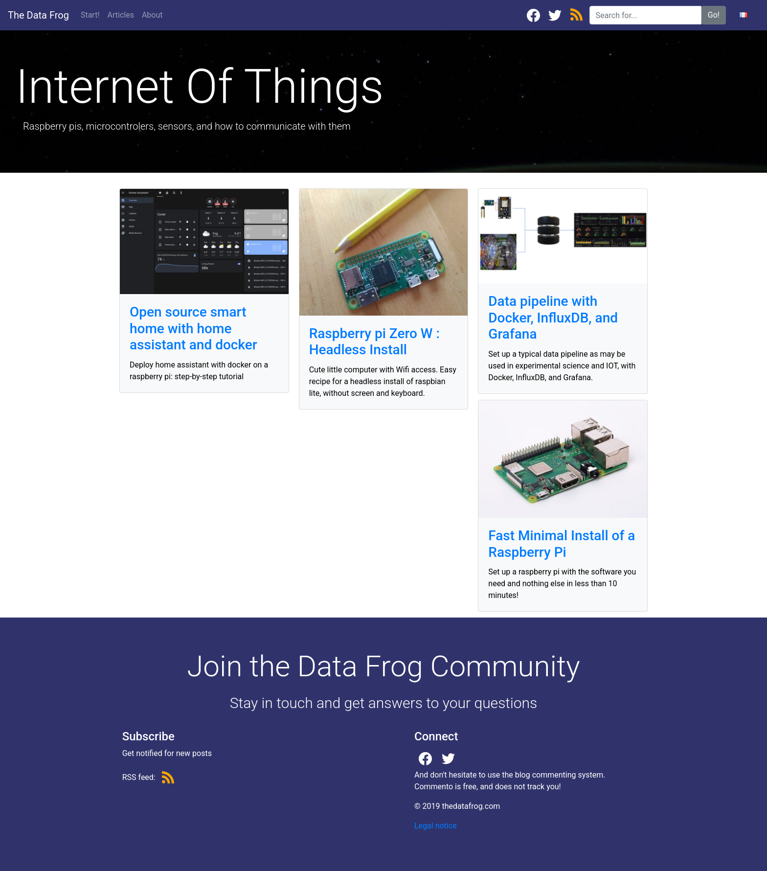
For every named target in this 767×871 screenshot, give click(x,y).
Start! (90, 15)
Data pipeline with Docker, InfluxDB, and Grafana (553, 317)
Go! (714, 15)
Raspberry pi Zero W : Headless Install (374, 341)
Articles (123, 14)
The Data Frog (38, 15)
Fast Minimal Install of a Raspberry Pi (561, 543)
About (152, 15)
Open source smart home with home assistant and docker (193, 328)
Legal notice (435, 825)
